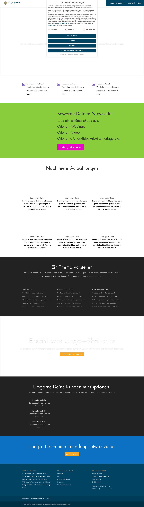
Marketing (69, 29)
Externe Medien (89, 29)
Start (112, 3)
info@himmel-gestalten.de (104, 489)
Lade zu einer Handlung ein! (72, 354)
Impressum (25, 498)
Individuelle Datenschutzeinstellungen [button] (72, 50)
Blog (139, 3)
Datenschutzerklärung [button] (73, 54)
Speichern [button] (72, 40)
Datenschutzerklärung (37, 498)
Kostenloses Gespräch (64, 485)
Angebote (119, 3)
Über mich (131, 3)
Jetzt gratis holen (71, 147)
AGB (47, 498)
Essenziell (52, 29)
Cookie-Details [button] (63, 54)
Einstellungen (52, 25)
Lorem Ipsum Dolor (72, 198)
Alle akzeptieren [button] (72, 36)
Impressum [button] (81, 54)
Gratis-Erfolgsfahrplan (63, 479)
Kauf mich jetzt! (72, 454)
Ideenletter (60, 482)
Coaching (60, 474)
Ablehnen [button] (72, 45)
